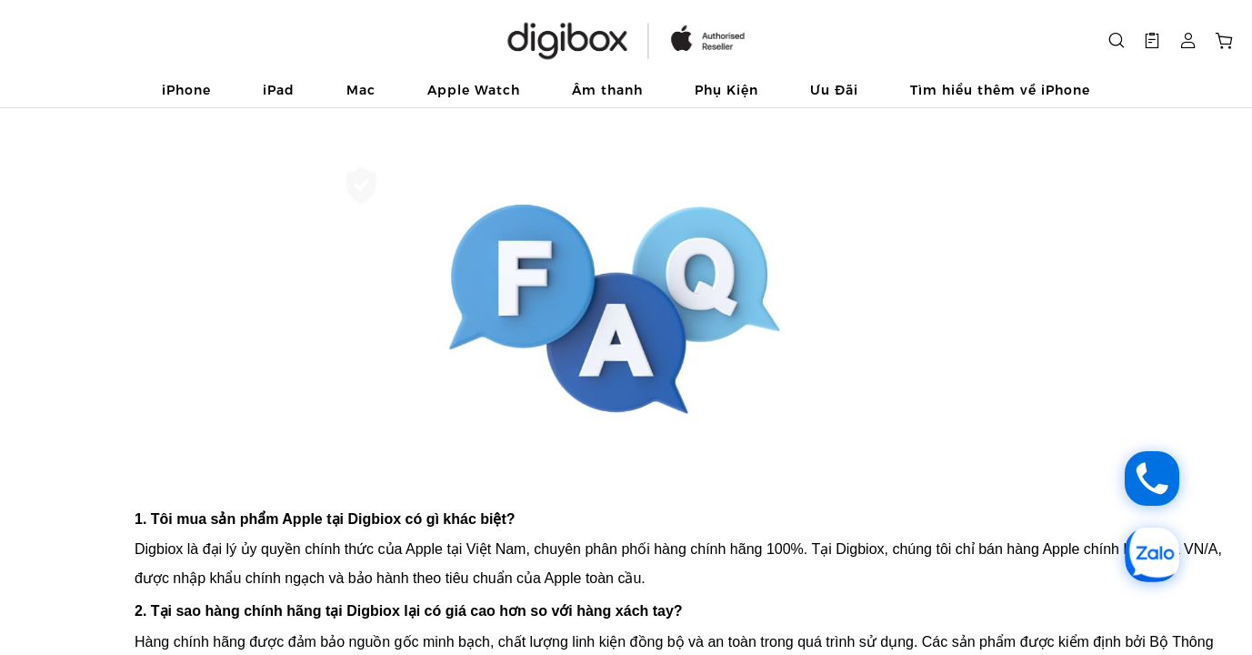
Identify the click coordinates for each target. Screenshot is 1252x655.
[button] (1152, 41)
